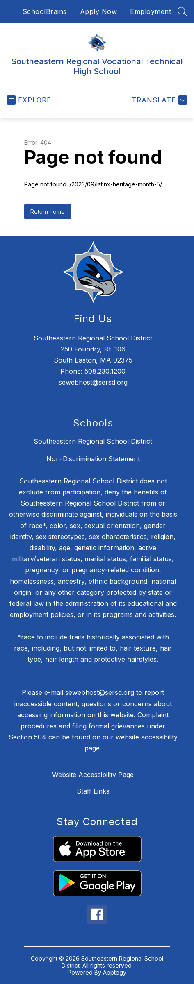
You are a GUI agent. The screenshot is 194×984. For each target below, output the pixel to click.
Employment (150, 11)
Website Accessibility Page (93, 775)
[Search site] (182, 11)
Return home (47, 211)
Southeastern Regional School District (93, 441)
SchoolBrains (45, 11)
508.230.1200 (105, 371)
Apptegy (114, 972)
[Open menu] (29, 100)
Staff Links (93, 791)
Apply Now (98, 11)
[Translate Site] (158, 100)
